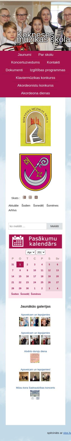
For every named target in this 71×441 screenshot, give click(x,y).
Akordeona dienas (35, 93)
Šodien (25, 205)
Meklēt (54, 226)
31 (13, 264)
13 (57, 270)
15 (20, 276)
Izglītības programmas (47, 70)
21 (13, 282)
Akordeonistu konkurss (35, 85)
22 (20, 282)
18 (42, 276)
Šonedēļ (38, 205)
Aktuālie (14, 205)
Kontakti (53, 62)
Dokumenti (14, 70)
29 (20, 288)
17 (35, 276)
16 (27, 276)
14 (13, 276)
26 (49, 282)
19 (49, 276)
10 (35, 270)
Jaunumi (24, 55)
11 (42, 270)
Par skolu (45, 55)
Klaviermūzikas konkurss (35, 78)
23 (27, 282)
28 (13, 288)
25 (42, 282)
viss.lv (67, 432)
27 (57, 282)
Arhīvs (13, 210)
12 (49, 270)
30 (27, 288)
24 (35, 282)
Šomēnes (52, 205)
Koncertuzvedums (25, 62)
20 (57, 276)
